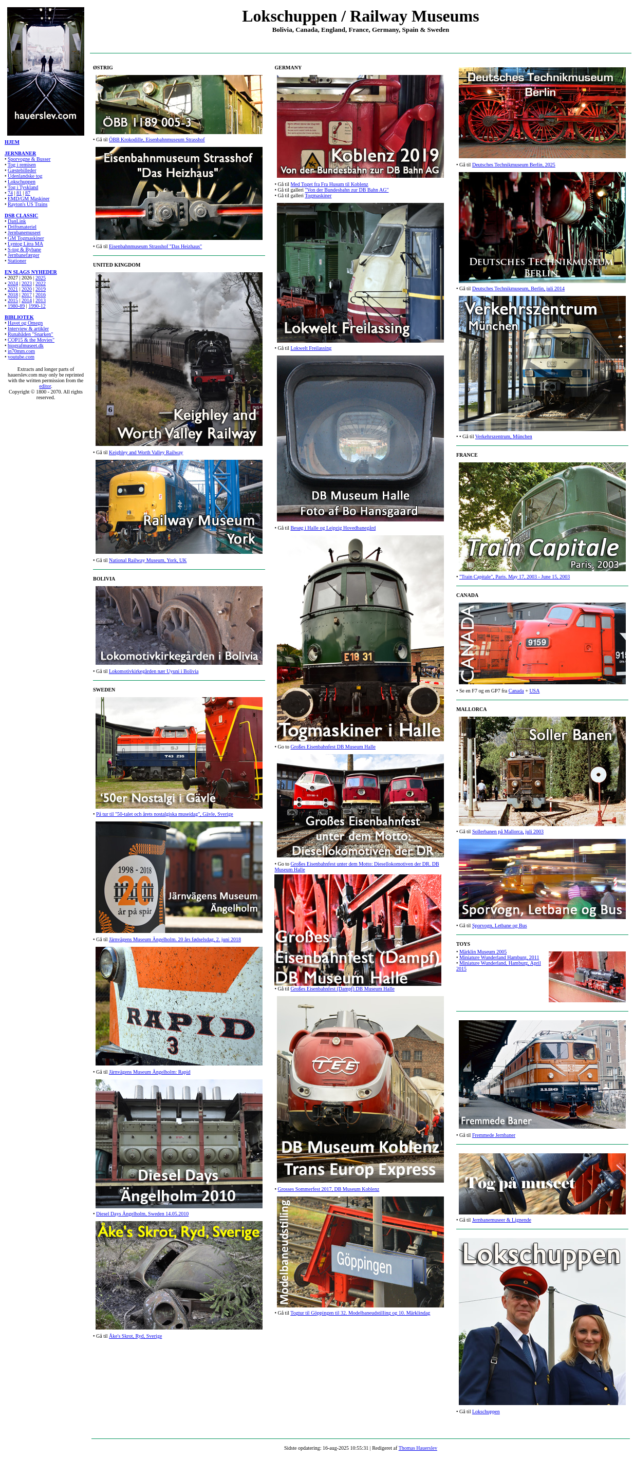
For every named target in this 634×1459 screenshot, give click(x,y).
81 (19, 193)
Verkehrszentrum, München (503, 436)
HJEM (12, 142)
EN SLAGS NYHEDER (31, 272)
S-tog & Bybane (24, 249)
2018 (13, 294)
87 (27, 193)
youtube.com (21, 357)
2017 (27, 294)
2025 (40, 277)
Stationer (17, 261)
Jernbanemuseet (24, 232)
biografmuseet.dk (26, 345)
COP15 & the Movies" (31, 340)
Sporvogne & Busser (29, 159)
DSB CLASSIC (21, 215)
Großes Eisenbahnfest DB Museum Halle (333, 747)
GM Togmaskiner (26, 238)
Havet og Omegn (25, 323)
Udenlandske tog (25, 176)
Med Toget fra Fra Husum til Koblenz (329, 184)
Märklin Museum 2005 (483, 952)
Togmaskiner (318, 195)
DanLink (17, 221)
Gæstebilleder (22, 170)
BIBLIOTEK (19, 317)
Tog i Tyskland (23, 187)
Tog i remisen (22, 164)
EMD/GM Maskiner (28, 198)
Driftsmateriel (22, 227)
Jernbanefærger (23, 255)
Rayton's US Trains (27, 204)
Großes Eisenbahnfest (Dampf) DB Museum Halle (342, 989)
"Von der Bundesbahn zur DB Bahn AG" (347, 190)
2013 (40, 300)
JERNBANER (20, 153)
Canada (516, 691)
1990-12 (36, 306)
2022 (40, 283)
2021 (13, 289)
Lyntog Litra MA (25, 244)
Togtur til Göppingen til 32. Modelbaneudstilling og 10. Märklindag (360, 1313)
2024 (13, 283)
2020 (27, 289)
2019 (40, 289)
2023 (27, 283)
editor (45, 386)
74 (10, 193)
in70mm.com (21, 351)
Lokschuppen (21, 181)
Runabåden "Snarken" (30, 334)
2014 (27, 300)
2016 (40, 294)
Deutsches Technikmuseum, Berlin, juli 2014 (518, 288)
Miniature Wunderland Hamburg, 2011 (499, 957)
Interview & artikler (28, 328)
